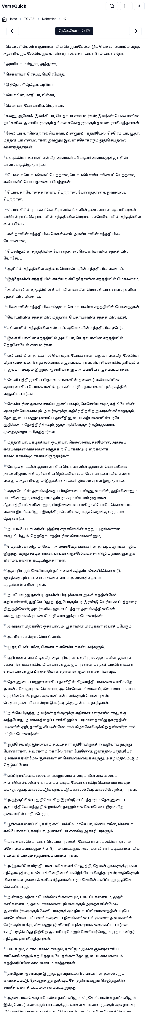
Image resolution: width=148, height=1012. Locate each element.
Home (13, 19)
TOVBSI (29, 19)
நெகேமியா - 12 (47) (74, 31)
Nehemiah (49, 19)
